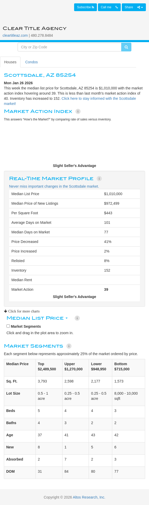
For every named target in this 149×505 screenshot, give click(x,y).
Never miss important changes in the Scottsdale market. (54, 186)
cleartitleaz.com (15, 35)
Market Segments (23, 326)
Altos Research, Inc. (89, 497)
